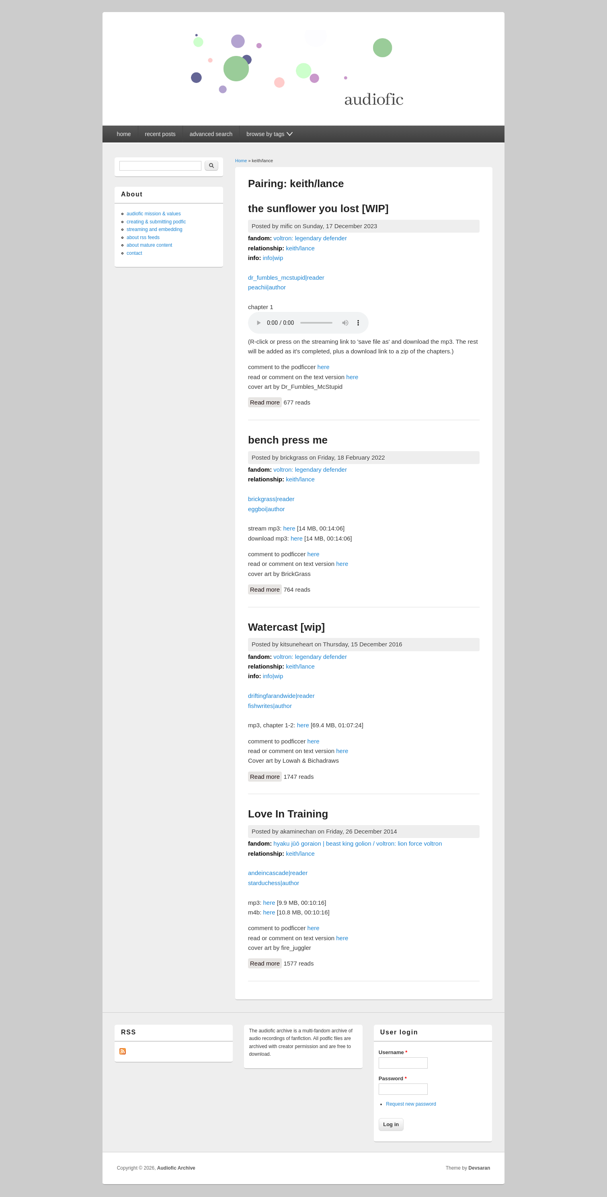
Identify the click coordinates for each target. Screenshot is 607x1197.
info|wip (273, 257)
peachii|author (267, 287)
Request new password (411, 1104)
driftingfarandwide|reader (281, 695)
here (324, 366)
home (124, 134)
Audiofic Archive (176, 1168)
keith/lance (300, 248)
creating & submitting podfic (156, 222)
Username (393, 1052)
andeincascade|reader (278, 872)
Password (393, 1078)
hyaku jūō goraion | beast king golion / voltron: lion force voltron (357, 843)
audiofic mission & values (154, 214)
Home (241, 160)
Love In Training (288, 814)
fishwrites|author (270, 705)
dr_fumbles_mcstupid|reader (286, 277)
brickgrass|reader (271, 498)
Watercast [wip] (286, 627)
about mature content (149, 245)
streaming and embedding (155, 229)
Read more (266, 402)
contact (134, 253)
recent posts (160, 134)
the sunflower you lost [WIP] (318, 208)
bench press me (288, 440)
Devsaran (479, 1168)
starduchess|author (273, 882)
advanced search (211, 134)
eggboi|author (266, 509)
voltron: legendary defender (310, 238)
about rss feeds (143, 237)
